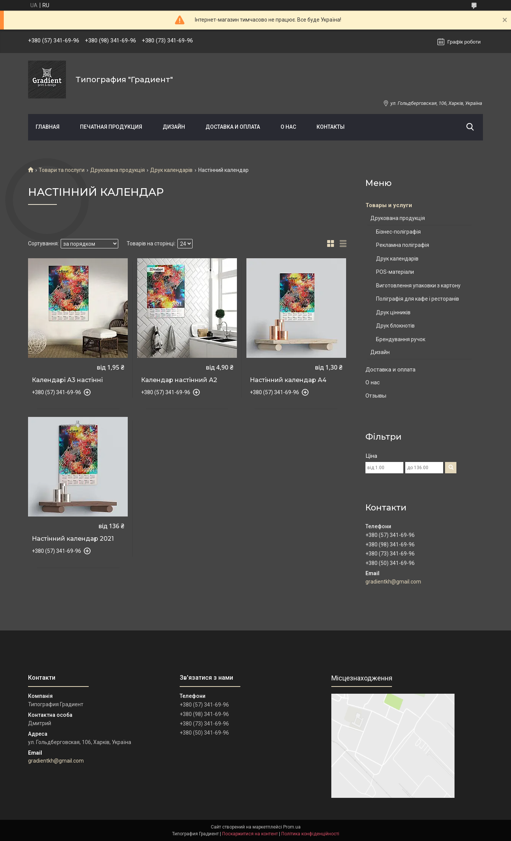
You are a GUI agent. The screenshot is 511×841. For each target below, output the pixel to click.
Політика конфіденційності (310, 833)
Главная (48, 127)
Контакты (331, 127)
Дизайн (174, 127)
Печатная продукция (111, 127)
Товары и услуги (388, 205)
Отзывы (375, 395)
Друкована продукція (117, 170)
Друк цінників (393, 312)
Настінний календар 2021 (73, 538)
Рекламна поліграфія (402, 245)
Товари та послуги (62, 170)
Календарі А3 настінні (67, 380)
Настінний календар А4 (288, 380)
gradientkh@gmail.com (393, 582)
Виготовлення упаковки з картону (418, 285)
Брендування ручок (400, 339)
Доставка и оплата (232, 127)
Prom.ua (292, 827)
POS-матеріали (395, 272)
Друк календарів (171, 170)
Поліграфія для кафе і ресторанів (417, 299)
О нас (288, 127)
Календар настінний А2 (179, 380)
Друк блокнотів (395, 326)
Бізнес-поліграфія (398, 232)
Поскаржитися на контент (250, 833)
